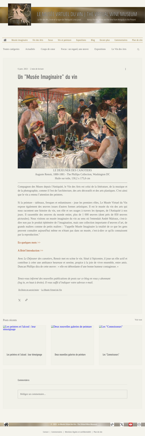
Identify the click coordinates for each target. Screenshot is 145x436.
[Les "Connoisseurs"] (120, 337)
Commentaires (57, 432)
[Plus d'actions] (125, 69)
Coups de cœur (48, 49)
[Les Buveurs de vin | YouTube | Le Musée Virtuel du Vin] (130, 424)
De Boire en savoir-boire (28, 290)
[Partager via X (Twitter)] (19, 300)
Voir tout (138, 320)
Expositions (100, 49)
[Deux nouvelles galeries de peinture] (72, 337)
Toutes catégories (11, 49)
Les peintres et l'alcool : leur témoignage (24, 354)
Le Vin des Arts (119, 49)
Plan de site (98, 432)
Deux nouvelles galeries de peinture (70, 354)
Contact (46, 432)
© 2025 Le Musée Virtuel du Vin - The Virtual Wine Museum (73, 424)
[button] (138, 49)
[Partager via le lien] (26, 300)
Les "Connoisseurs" (111, 354)
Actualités (30, 49)
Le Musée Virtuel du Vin (51, 290)
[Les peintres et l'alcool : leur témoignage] (24, 337)
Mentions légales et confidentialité (78, 432)
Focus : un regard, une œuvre (75, 49)
